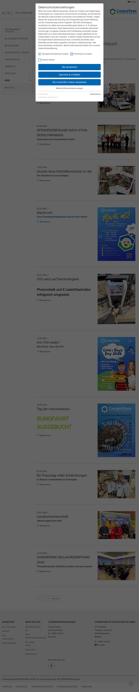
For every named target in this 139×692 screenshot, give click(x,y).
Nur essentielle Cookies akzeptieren (69, 82)
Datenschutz (95, 94)
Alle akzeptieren (69, 66)
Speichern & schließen (69, 74)
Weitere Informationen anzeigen (69, 88)
